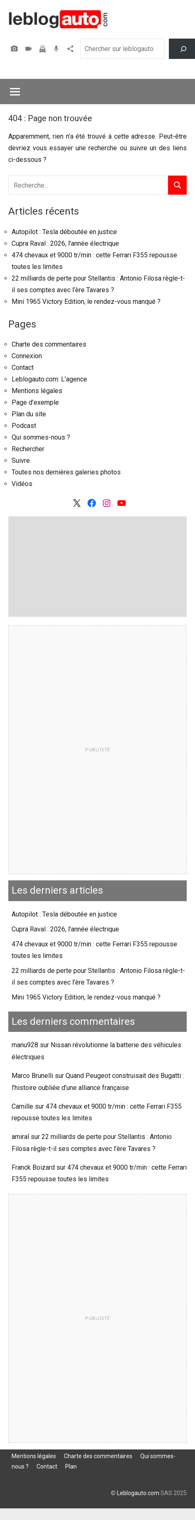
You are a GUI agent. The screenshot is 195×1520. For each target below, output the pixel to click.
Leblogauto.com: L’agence (49, 379)
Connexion (27, 356)
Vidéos (29, 49)
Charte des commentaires (49, 344)
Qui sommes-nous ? (41, 437)
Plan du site (29, 414)
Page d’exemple (35, 402)
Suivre (21, 460)
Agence (71, 49)
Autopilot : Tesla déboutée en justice (64, 232)
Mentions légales (37, 391)
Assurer (44, 49)
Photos (15, 49)
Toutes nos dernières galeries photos (66, 472)
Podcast (57, 49)
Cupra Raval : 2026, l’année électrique (65, 243)
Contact (23, 367)
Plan (71, 1466)
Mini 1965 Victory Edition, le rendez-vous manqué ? (86, 301)
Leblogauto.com (138, 1493)
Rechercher (28, 449)
